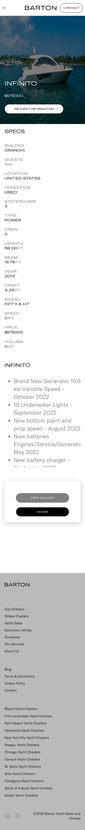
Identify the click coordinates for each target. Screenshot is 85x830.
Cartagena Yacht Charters (24, 781)
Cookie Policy (15, 683)
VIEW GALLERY (43, 497)
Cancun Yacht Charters (22, 759)
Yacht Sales (13, 623)
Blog (8, 669)
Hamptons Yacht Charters (24, 730)
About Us (12, 651)
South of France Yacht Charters (28, 788)
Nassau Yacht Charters (22, 745)
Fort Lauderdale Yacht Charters (28, 716)
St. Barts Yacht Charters (23, 766)
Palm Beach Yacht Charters (25, 723)
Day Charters (14, 609)
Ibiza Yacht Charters (20, 774)
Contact (11, 690)
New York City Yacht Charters (27, 738)
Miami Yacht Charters (21, 709)
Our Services (14, 644)
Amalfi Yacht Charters (21, 795)
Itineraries (12, 637)
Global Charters (16, 616)
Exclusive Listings (18, 630)
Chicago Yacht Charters (22, 752)
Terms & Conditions (19, 676)
